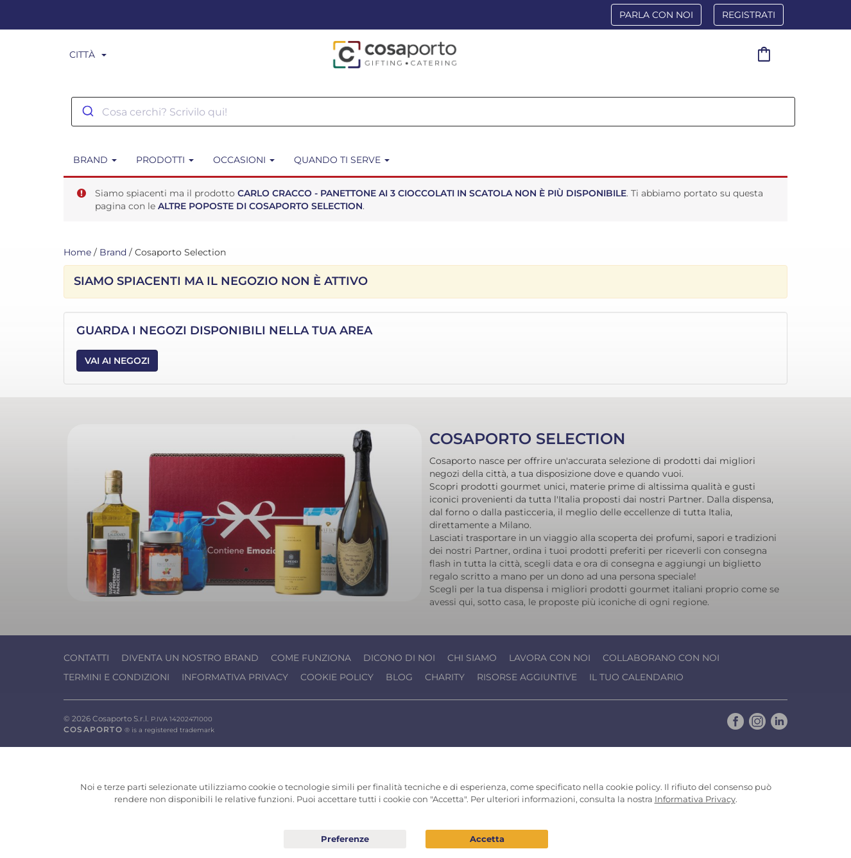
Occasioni (244, 160)
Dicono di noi (399, 658)
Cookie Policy (337, 677)
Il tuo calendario (636, 677)
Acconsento (487, 839)
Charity (445, 677)
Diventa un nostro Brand (190, 658)
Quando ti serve (342, 160)
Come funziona (311, 658)
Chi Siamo (472, 658)
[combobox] (433, 111)
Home (77, 252)
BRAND (95, 160)
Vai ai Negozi (117, 360)
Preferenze (345, 839)
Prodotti (165, 160)
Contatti (86, 658)
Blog (399, 677)
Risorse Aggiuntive (527, 677)
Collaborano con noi (661, 658)
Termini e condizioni (116, 677)
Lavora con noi (549, 658)
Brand (112, 252)
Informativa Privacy (235, 677)
